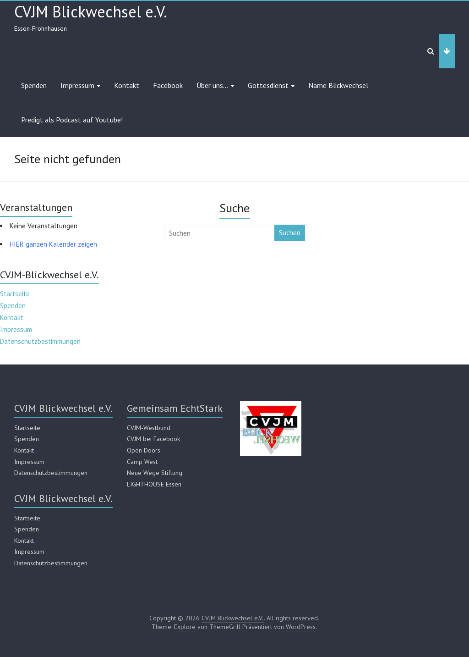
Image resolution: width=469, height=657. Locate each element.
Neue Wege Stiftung (154, 473)
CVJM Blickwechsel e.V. (90, 11)
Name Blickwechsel (338, 85)
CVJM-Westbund (148, 428)
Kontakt (126, 85)
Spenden (34, 85)
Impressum (77, 85)
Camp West (142, 462)
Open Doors (143, 450)
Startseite (15, 293)
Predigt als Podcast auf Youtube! (72, 119)
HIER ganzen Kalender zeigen (53, 244)
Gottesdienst (268, 85)
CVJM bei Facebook (153, 439)
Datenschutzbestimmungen (40, 341)
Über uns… (212, 85)
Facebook (168, 85)
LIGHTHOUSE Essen (154, 484)
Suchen (289, 232)
